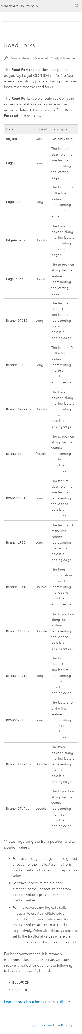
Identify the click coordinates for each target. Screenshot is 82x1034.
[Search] (77, 6)
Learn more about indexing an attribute (37, 1002)
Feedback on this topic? (58, 1025)
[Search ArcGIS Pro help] (36, 6)
